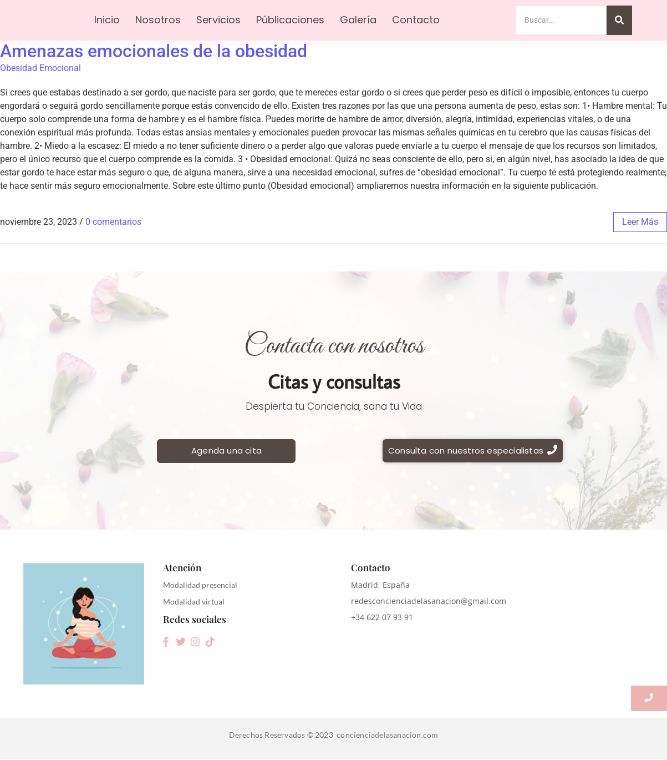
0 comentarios (113, 222)
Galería (358, 20)
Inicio (107, 20)
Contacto (416, 20)
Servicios (218, 20)
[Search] (561, 20)
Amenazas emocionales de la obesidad (153, 51)
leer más (640, 222)
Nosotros (158, 20)
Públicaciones (290, 20)
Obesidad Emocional (40, 68)
